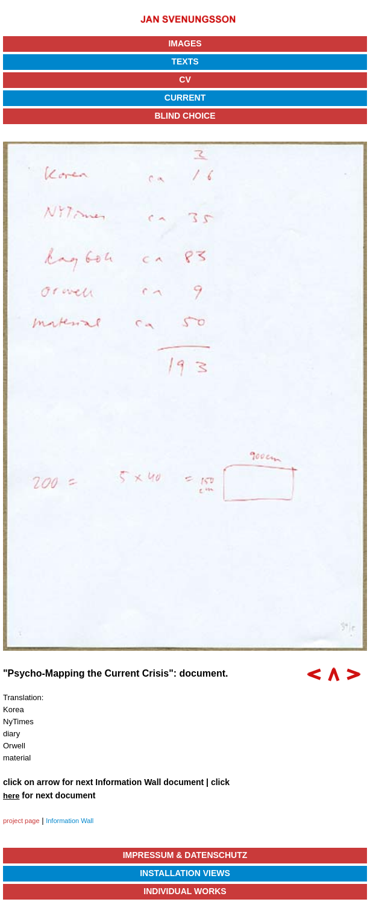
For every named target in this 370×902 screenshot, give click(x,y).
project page (21, 820)
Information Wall (69, 820)
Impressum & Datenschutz (185, 855)
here (11, 795)
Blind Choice (184, 116)
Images (184, 43)
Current (185, 97)
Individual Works (184, 891)
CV (184, 79)
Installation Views (185, 873)
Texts (184, 61)
